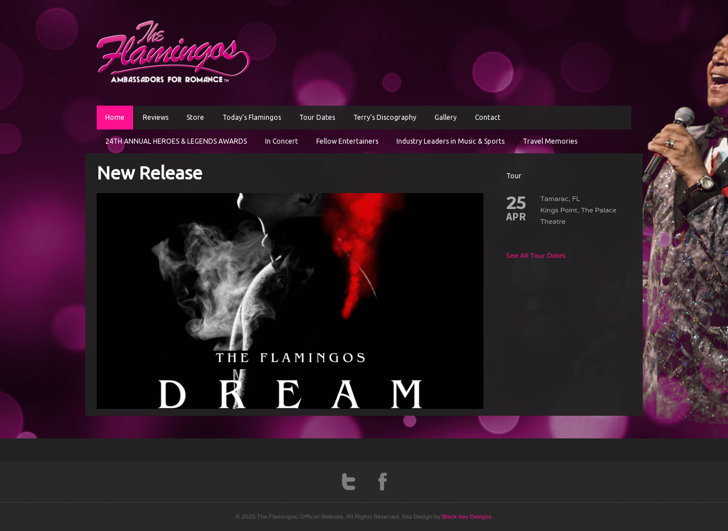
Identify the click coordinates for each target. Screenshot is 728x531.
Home (115, 117)
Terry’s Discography (384, 117)
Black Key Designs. (467, 516)
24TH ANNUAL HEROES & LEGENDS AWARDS (176, 141)
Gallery (446, 117)
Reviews (155, 117)
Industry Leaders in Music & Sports (450, 141)
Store (195, 117)
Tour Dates (317, 117)
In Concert (281, 141)
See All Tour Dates (536, 255)
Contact (487, 117)
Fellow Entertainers (347, 141)
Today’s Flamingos (251, 117)
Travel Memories (550, 141)
